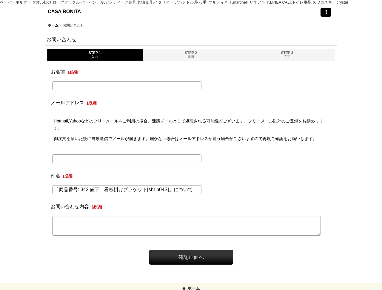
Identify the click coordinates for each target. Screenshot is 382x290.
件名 (55, 175)
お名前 (58, 71)
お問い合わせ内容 (70, 206)
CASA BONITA (64, 11)
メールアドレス (67, 102)
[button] (326, 12)
